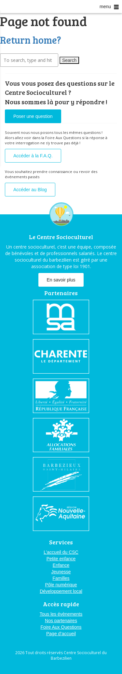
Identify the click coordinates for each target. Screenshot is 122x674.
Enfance (61, 565)
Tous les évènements (61, 614)
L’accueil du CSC (61, 552)
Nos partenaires (61, 620)
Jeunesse (61, 571)
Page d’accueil (61, 633)
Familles (60, 578)
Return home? (30, 39)
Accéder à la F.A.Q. (33, 155)
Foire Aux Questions (60, 627)
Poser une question (33, 116)
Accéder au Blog (30, 189)
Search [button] (69, 60)
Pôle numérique (61, 584)
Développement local (61, 591)
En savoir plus (61, 279)
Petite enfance (61, 558)
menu (109, 6)
